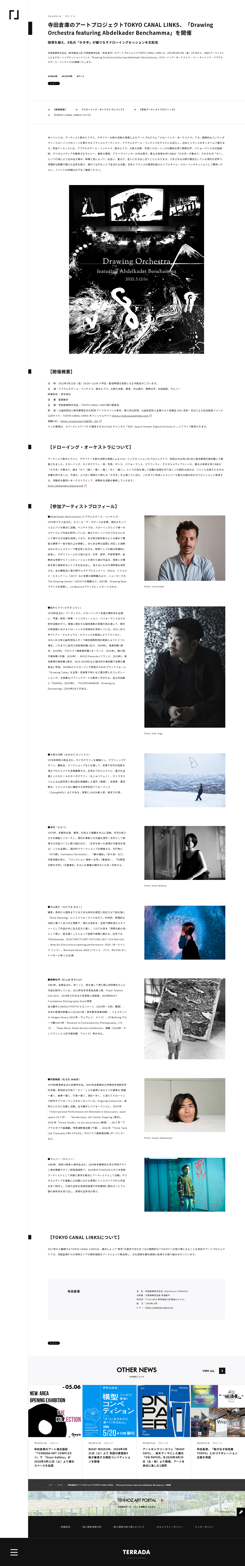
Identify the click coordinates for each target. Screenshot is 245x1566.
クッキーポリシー (204, 1529)
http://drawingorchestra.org (65, 488)
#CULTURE (67, 76)
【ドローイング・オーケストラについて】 (100, 110)
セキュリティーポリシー (170, 1529)
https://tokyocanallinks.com (130, 418)
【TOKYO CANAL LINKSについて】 (70, 115)
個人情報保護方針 (92, 1529)
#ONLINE (53, 76)
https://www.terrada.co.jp (159, 1310)
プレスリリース (54, 16)
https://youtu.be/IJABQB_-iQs (79, 424)
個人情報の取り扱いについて (129, 1529)
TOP (50, 1488)
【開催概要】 (57, 110)
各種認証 (65, 1529)
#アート (81, 76)
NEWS (60, 1488)
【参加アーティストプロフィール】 (155, 110)
